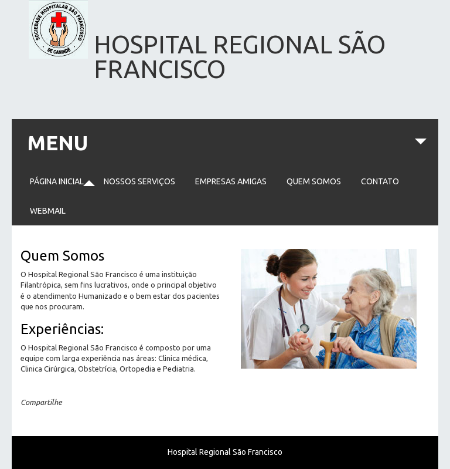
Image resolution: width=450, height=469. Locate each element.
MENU (227, 149)
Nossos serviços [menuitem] (139, 181)
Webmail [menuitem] (48, 210)
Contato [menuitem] (380, 181)
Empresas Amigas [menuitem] (231, 181)
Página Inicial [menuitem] (57, 181)
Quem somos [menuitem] (314, 181)
